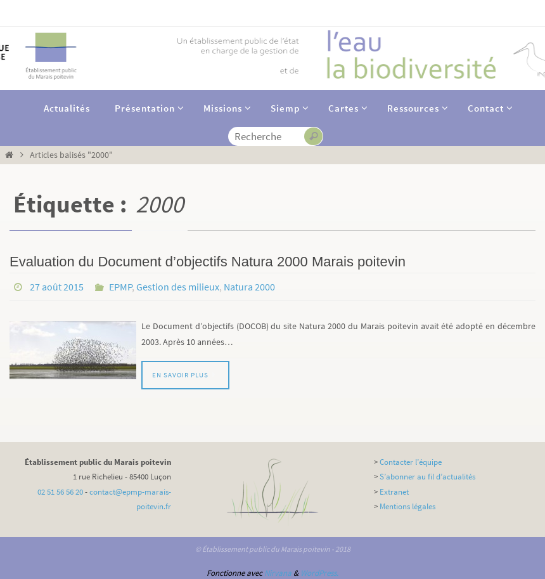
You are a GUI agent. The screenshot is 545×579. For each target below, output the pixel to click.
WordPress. (319, 573)
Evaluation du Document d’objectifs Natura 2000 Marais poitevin (208, 262)
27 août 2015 (57, 286)
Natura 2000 (249, 286)
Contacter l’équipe (411, 462)
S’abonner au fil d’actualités (427, 476)
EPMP (120, 286)
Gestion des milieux (177, 286)
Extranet (394, 491)
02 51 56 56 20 (60, 491)
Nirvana (278, 573)
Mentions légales (407, 506)
